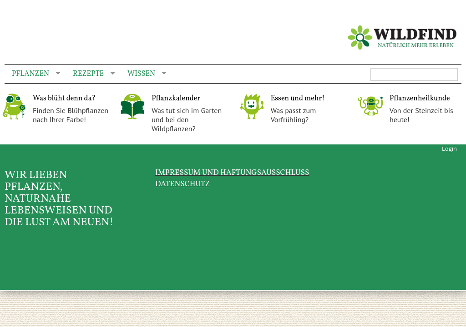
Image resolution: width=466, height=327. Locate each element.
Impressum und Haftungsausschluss (232, 173)
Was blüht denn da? (64, 99)
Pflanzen (32, 74)
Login (449, 148)
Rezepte (90, 74)
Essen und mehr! (298, 99)
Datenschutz (182, 184)
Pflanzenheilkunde (420, 99)
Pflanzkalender (176, 99)
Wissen (143, 74)
